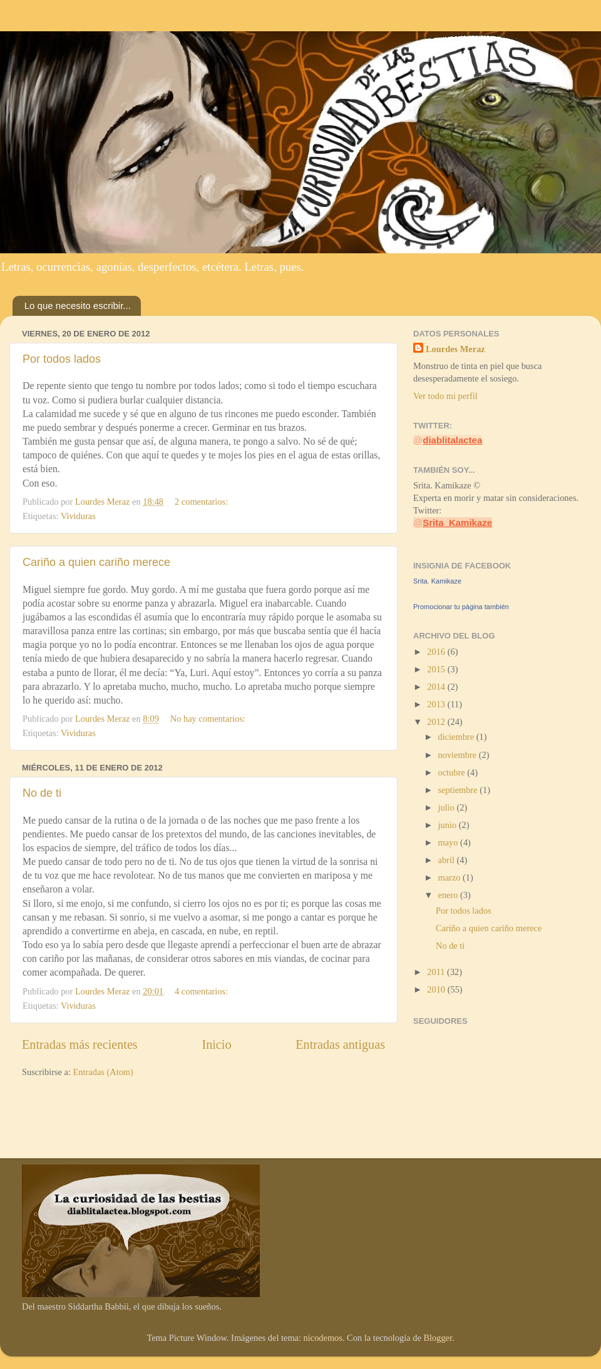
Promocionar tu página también (461, 606)
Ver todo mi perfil (445, 396)
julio (447, 807)
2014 (437, 687)
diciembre (457, 737)
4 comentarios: (202, 991)
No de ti (42, 793)
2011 (437, 972)
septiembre (459, 790)
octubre (453, 772)
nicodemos (323, 1338)
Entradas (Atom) (103, 1072)
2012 (437, 722)
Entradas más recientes (80, 1044)
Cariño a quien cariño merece (96, 562)
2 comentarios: (202, 502)
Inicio (216, 1044)
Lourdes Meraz (455, 349)
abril (447, 860)
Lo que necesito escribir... (77, 305)
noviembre (458, 755)
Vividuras (78, 516)
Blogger (437, 1338)
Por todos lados (62, 359)
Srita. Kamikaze (437, 581)
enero (449, 895)
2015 (437, 669)
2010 (437, 989)
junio (448, 825)
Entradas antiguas (340, 1044)
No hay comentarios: (209, 719)
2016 (437, 652)
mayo (449, 842)
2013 (437, 704)
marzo (450, 877)
